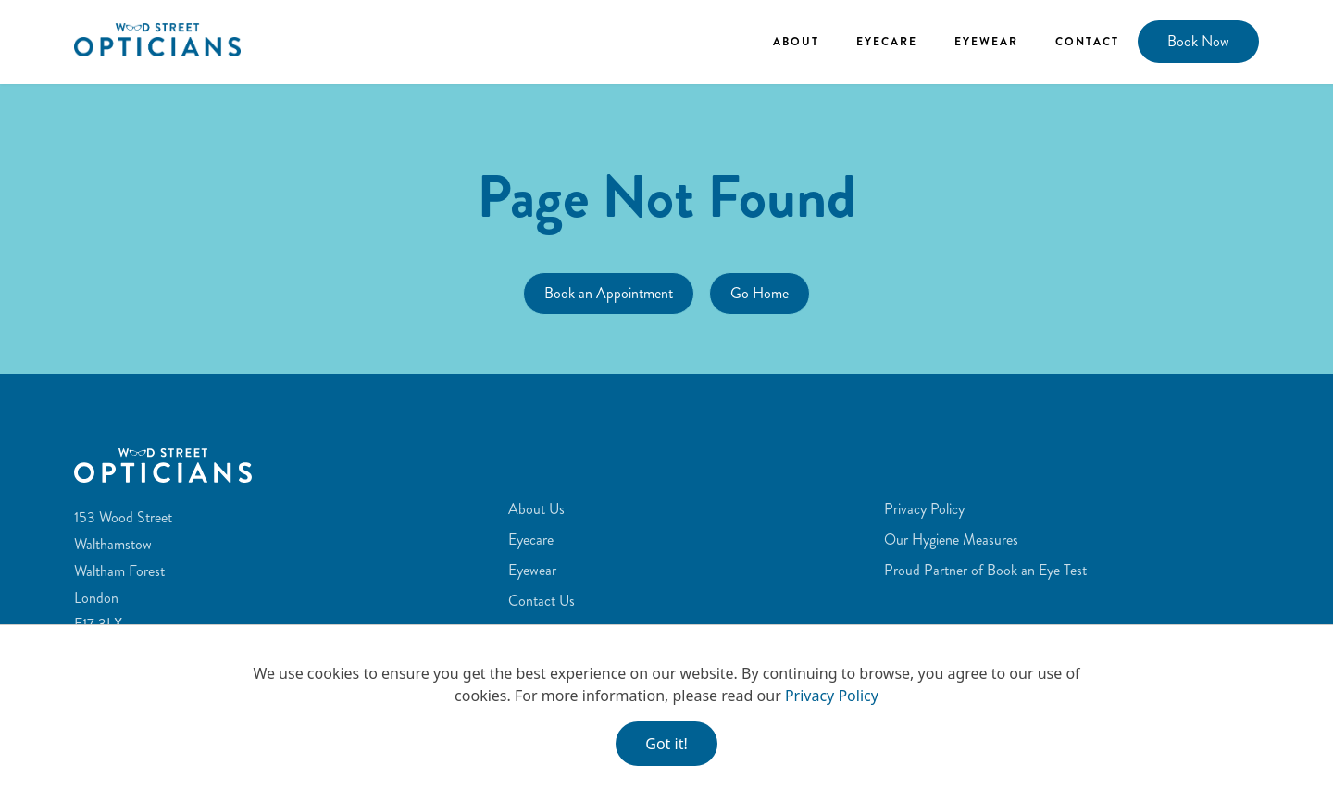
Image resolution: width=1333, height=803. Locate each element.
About (796, 41)
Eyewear (986, 41)
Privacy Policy (831, 695)
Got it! (666, 744)
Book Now (1198, 41)
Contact (1087, 41)
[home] (157, 39)
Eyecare (886, 41)
